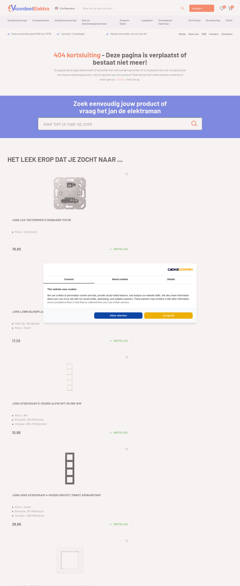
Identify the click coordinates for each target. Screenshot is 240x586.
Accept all (168, 315)
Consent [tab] (69, 279)
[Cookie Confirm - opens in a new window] (180, 269)
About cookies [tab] (120, 279)
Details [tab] (171, 279)
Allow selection (118, 315)
